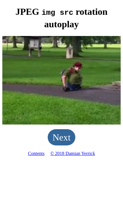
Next (61, 136)
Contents (36, 152)
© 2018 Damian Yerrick (72, 152)
